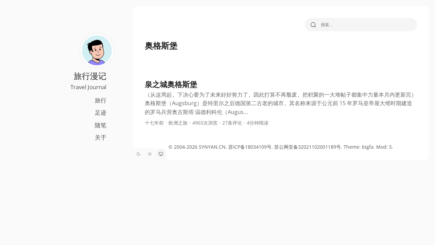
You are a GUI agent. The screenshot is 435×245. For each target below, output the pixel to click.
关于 (82, 137)
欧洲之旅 (160, 122)
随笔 (82, 125)
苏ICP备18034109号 (241, 147)
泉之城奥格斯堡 (153, 84)
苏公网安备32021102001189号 (298, 147)
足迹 (82, 112)
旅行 (82, 100)
